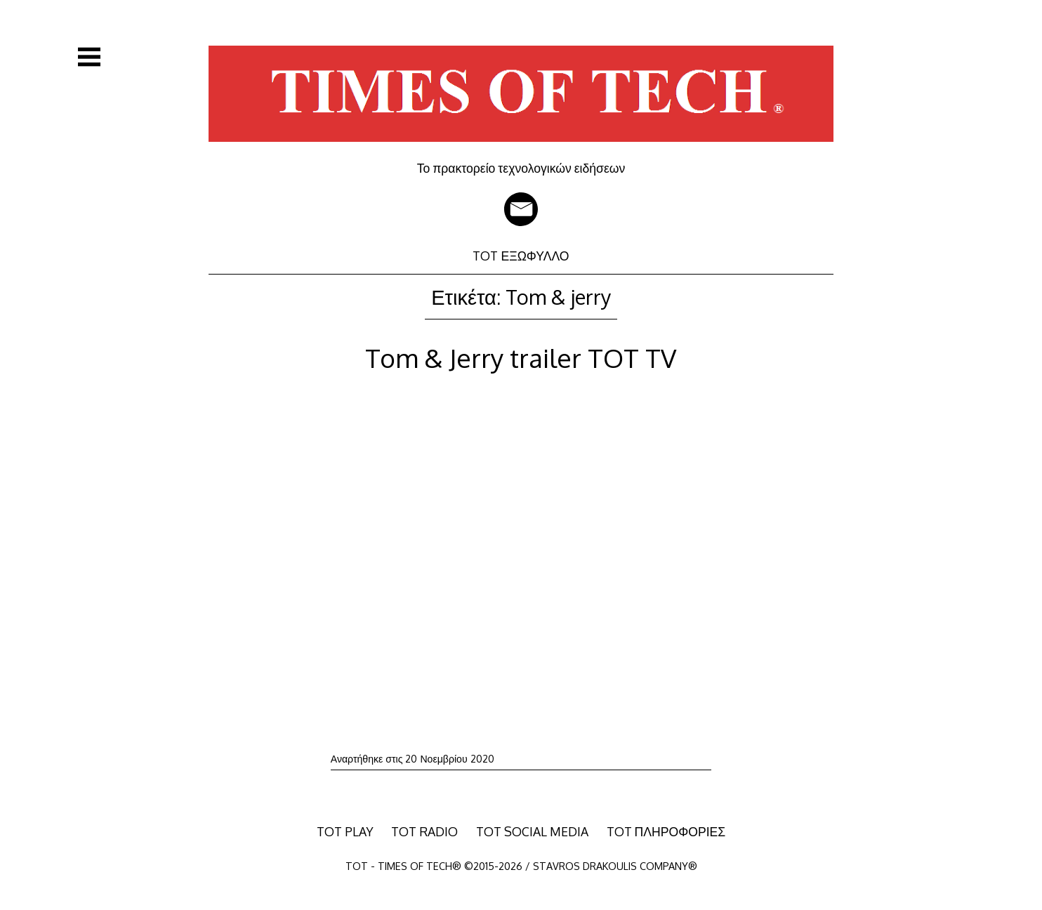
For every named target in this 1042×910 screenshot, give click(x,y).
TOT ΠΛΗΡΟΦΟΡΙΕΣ (666, 831)
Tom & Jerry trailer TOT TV (520, 357)
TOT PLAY (345, 831)
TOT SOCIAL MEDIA (532, 831)
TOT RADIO (424, 831)
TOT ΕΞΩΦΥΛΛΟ (521, 255)
